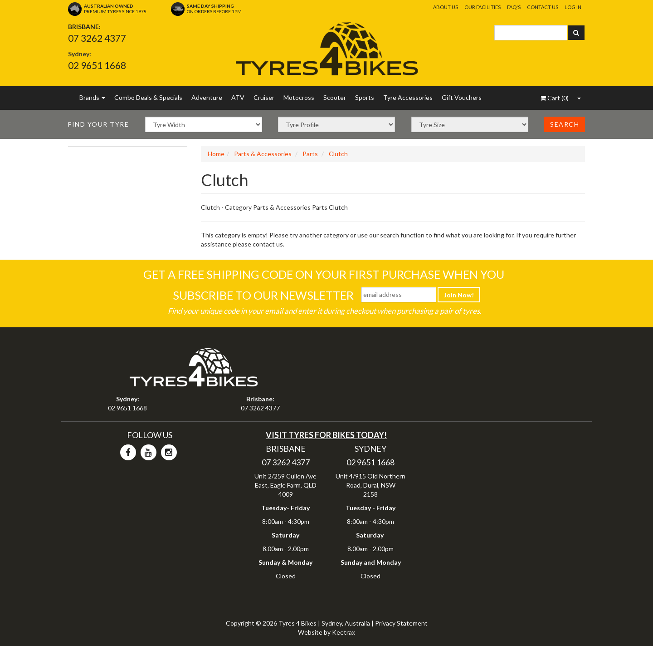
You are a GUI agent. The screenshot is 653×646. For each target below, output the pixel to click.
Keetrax (343, 632)
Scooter (334, 97)
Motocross (298, 97)
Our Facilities (482, 7)
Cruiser (263, 97)
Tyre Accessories (408, 97)
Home (216, 154)
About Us (445, 7)
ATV (237, 97)
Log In (573, 7)
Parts (310, 154)
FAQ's (514, 7)
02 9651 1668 (97, 65)
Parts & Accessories (263, 154)
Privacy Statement (401, 623)
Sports (364, 97)
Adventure (206, 97)
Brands (92, 97)
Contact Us (542, 7)
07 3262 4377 (97, 38)
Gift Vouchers (462, 97)
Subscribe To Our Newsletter (263, 295)
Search (564, 124)
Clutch (338, 154)
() (554, 98)
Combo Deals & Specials (148, 97)
